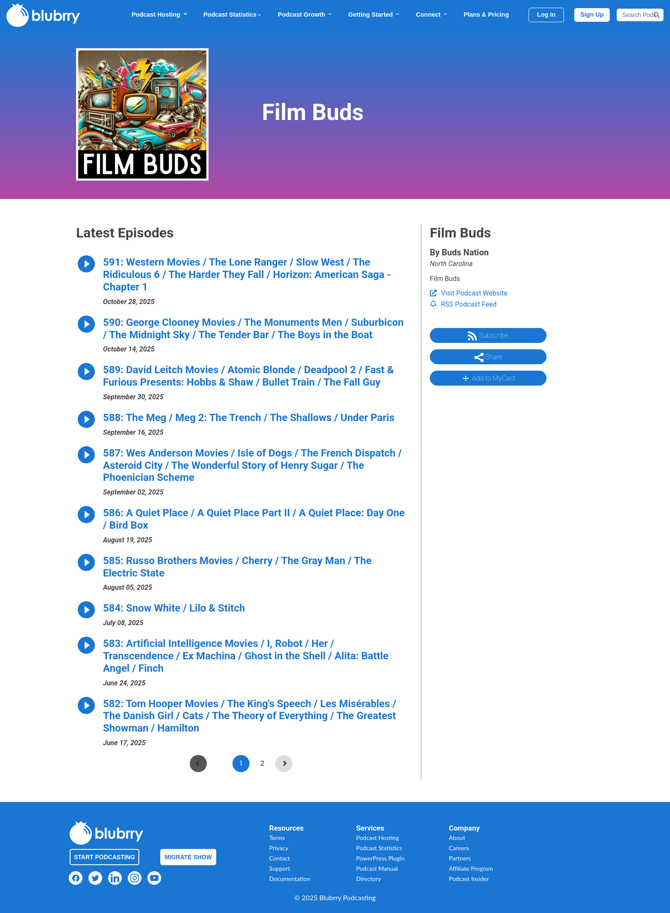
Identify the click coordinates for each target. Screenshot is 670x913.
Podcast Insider (469, 878)
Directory (368, 878)
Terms (277, 837)
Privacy (278, 848)
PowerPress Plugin (380, 858)
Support (279, 868)
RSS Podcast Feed (463, 304)
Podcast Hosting (160, 14)
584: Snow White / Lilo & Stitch (174, 608)
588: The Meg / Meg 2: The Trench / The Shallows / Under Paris (248, 418)
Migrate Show (188, 857)
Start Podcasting (104, 857)
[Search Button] (657, 15)
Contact (279, 858)
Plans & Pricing (486, 14)
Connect (432, 14)
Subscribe (488, 336)
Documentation (289, 878)
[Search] (640, 15)
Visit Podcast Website (468, 293)
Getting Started (374, 14)
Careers (459, 848)
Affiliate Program (471, 868)
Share (488, 357)
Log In (546, 14)
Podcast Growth (305, 14)
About (457, 837)
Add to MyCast (488, 378)
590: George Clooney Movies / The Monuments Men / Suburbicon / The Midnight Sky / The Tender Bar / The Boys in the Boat (253, 328)
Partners (460, 858)
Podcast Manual (377, 868)
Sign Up (592, 14)
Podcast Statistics (232, 14)
